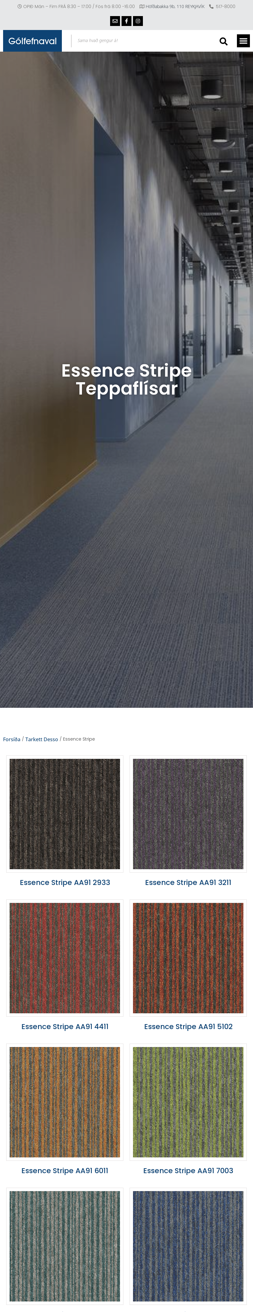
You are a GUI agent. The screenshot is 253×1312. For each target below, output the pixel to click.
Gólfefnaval (32, 41)
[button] (243, 40)
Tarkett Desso (41, 739)
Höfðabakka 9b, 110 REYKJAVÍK (175, 6)
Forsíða (11, 739)
